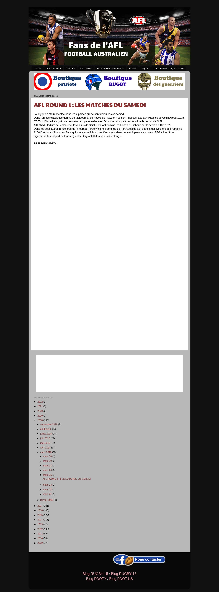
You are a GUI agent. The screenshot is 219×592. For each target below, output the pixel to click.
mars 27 (47, 465)
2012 (40, 529)
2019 (40, 415)
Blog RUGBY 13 (123, 574)
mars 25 (47, 475)
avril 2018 (45, 447)
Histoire (132, 68)
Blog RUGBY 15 (95, 574)
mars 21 (47, 494)
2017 (40, 505)
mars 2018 (46, 452)
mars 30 (47, 456)
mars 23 (47, 484)
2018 (40, 420)
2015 (40, 515)
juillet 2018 (46, 433)
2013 (40, 524)
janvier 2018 (47, 500)
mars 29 (47, 461)
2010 (40, 538)
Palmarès (70, 68)
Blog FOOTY (96, 579)
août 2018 (46, 429)
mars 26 (47, 470)
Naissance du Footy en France (169, 68)
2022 (40, 401)
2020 (40, 411)
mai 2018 (45, 443)
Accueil (37, 68)
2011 (40, 533)
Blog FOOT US (121, 579)
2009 (40, 543)
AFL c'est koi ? (54, 68)
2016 (40, 510)
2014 (40, 519)
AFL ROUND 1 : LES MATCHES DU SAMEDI (90, 105)
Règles (144, 68)
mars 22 (47, 489)
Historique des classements (110, 68)
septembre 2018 (49, 424)
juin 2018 (45, 438)
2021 (40, 406)
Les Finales (86, 68)
